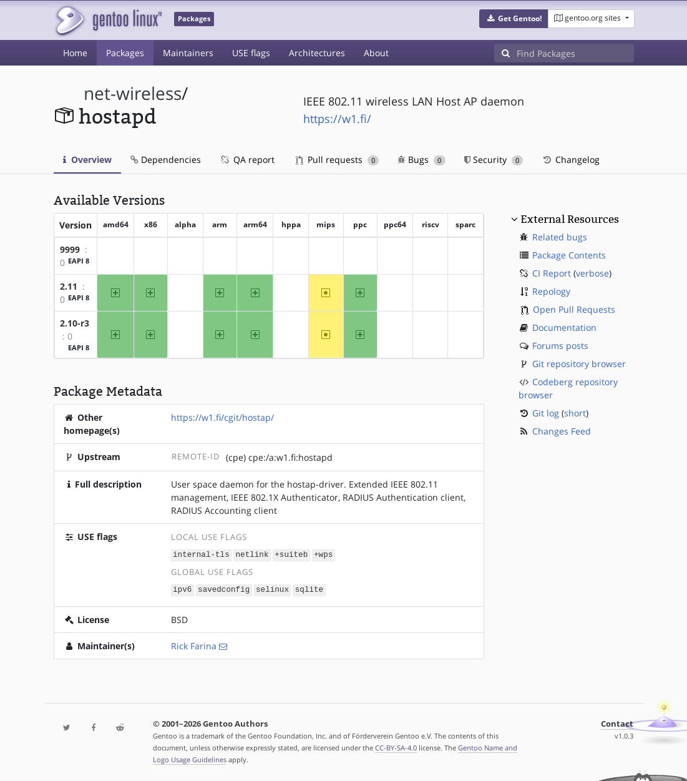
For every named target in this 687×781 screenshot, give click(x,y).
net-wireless (133, 93)
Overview (87, 159)
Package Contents (569, 255)
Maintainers (188, 53)
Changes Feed (561, 431)
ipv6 (182, 588)
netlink (252, 554)
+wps (323, 554)
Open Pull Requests (574, 309)
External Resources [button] (569, 219)
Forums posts (560, 345)
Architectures (317, 53)
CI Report (551, 273)
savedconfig (224, 588)
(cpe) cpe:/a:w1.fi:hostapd (279, 457)
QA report (247, 159)
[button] (513, 18)
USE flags (251, 53)
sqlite (309, 588)
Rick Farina (194, 645)
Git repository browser (579, 364)
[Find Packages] (575, 53)
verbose (592, 273)
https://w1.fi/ (337, 118)
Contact (617, 722)
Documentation (564, 327)
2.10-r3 (74, 323)
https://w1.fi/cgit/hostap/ (222, 417)
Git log (545, 413)
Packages (125, 53)
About (376, 53)
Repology (551, 291)
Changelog (571, 159)
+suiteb (291, 554)
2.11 (68, 286)
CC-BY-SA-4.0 (396, 746)
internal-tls (201, 554)
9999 (70, 249)
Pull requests (337, 159)
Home (75, 53)
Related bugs (559, 237)
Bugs (421, 159)
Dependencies (165, 159)
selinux (272, 588)
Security (494, 159)
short (575, 413)
